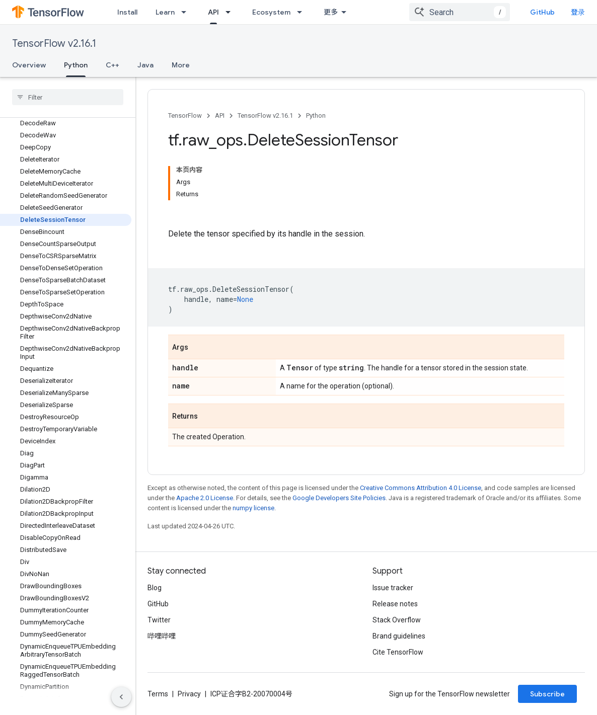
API (220, 115)
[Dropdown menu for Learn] (187, 12)
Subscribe (547, 693)
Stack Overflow (396, 620)
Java (145, 64)
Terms (157, 694)
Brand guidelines (398, 636)
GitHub (542, 12)
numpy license (253, 508)
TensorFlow (185, 115)
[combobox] (459, 12)
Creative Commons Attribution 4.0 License (420, 488)
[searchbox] (67, 97)
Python (316, 115)
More (181, 64)
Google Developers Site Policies (339, 498)
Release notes (395, 604)
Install (127, 12)
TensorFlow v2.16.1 (54, 43)
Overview (29, 64)
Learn (165, 12)
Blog (154, 588)
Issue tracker (392, 588)
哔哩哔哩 (161, 636)
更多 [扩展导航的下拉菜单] (331, 12)
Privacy (189, 694)
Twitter (159, 620)
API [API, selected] (213, 12)
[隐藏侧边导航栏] (121, 697)
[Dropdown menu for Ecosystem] (302, 12)
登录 (578, 12)
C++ (112, 64)
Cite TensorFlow (397, 652)
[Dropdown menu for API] (231, 12)
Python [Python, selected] (76, 64)
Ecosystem (271, 12)
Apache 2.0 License (204, 498)
